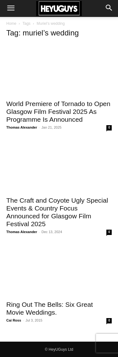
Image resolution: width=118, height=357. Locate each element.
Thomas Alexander (21, 127)
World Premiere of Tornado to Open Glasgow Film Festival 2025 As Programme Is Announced (58, 111)
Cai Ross (13, 320)
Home (11, 23)
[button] (11, 8)
